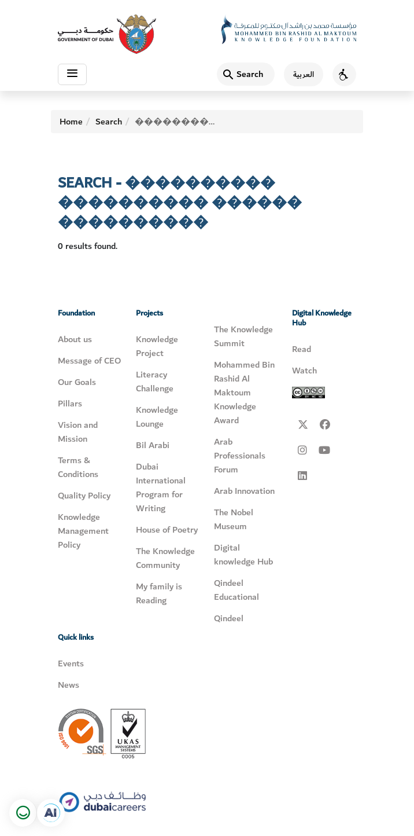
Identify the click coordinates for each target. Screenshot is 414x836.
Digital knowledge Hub (243, 554)
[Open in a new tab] (51, 813)
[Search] (246, 74)
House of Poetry (167, 529)
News (68, 684)
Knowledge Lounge (157, 416)
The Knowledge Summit (243, 336)
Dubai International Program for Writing (161, 487)
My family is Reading (159, 593)
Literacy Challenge (154, 381)
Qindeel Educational (236, 589)
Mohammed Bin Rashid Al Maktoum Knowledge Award (244, 392)
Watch (304, 370)
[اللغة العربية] (299, 74)
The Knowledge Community (165, 558)
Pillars (70, 403)
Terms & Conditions (78, 467)
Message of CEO (89, 360)
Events (71, 663)
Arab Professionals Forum (239, 455)
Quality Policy (84, 495)
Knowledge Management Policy (83, 530)
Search (108, 121)
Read (301, 349)
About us (75, 339)
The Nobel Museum (233, 519)
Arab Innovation (244, 490)
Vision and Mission (78, 431)
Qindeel (228, 618)
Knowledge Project (157, 346)
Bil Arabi (152, 445)
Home (71, 121)
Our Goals (77, 382)
